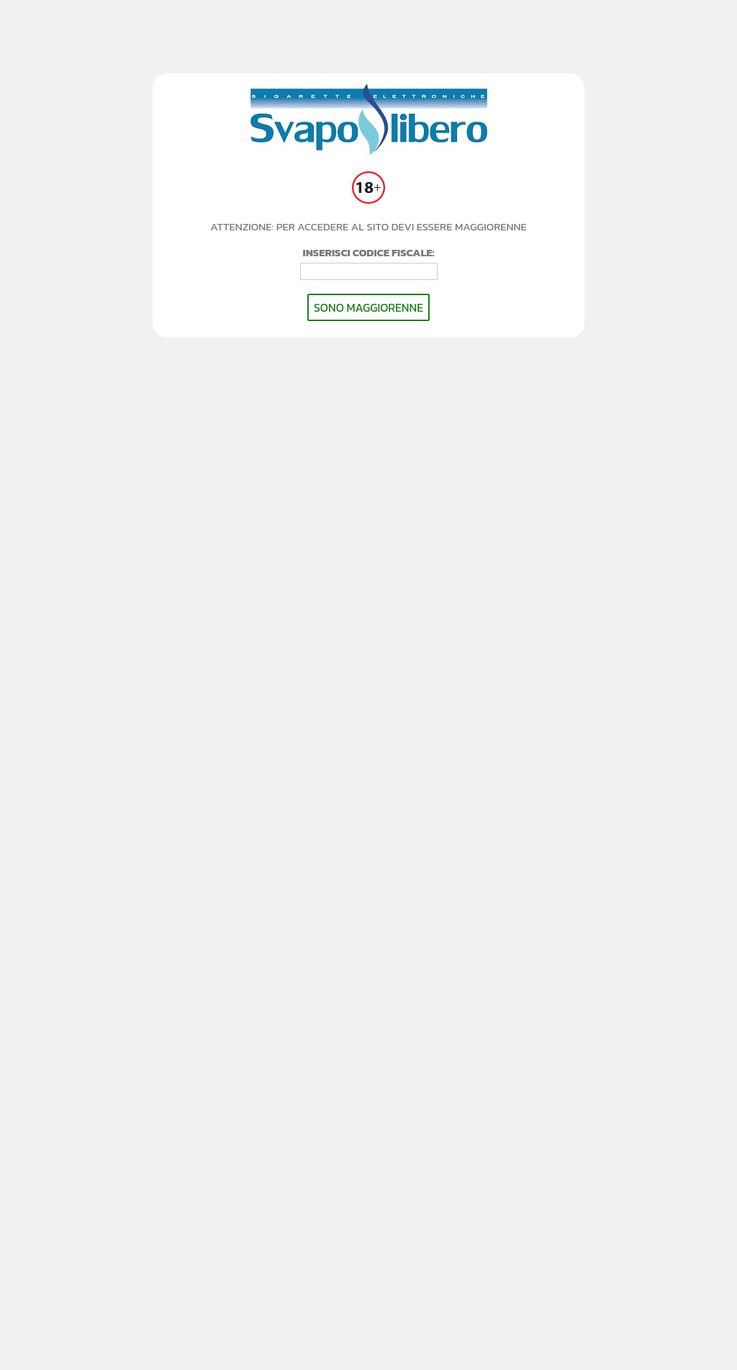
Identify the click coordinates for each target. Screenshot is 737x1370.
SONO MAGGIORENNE (368, 307)
